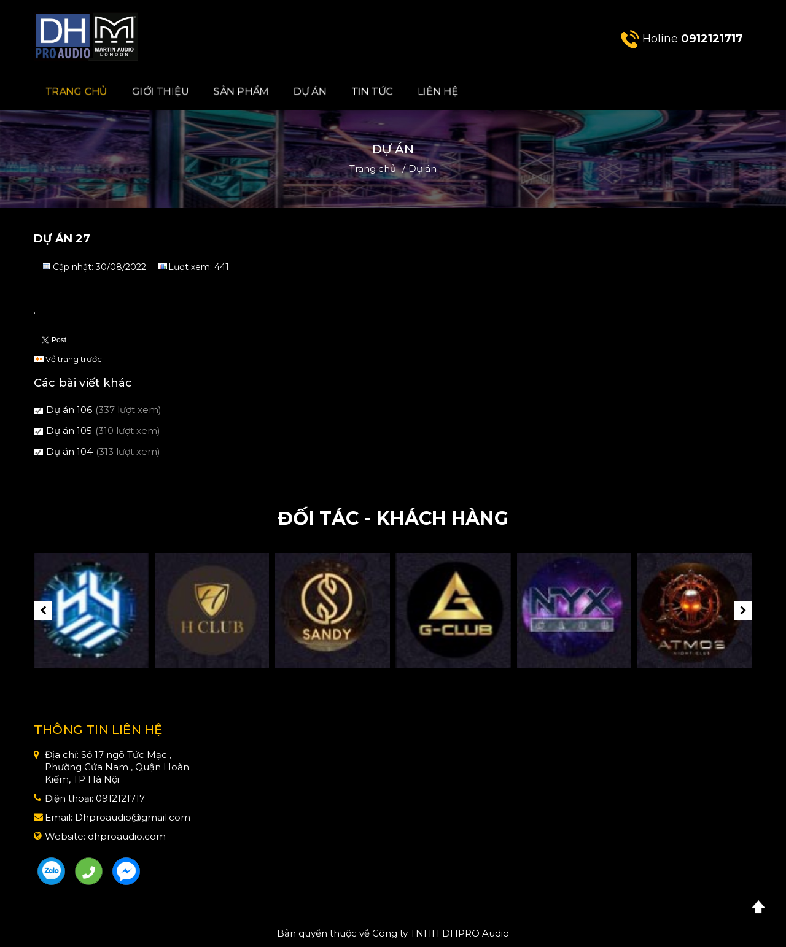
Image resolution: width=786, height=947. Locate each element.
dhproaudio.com (127, 836)
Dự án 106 (69, 410)
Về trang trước (73, 359)
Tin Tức (372, 91)
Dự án (310, 91)
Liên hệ (438, 91)
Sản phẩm (241, 91)
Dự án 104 (69, 451)
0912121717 (712, 38)
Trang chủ (77, 91)
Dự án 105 (69, 430)
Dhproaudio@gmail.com (132, 817)
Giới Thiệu (161, 91)
